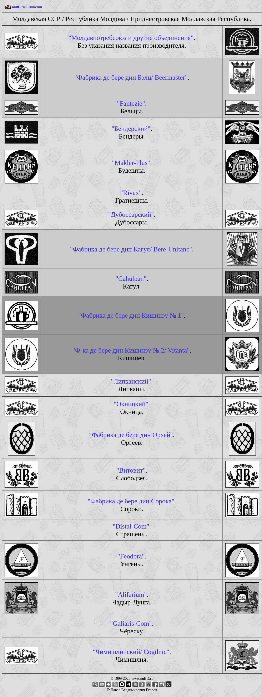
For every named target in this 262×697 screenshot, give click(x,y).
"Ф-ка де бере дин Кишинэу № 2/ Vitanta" (131, 350)
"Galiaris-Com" (131, 623)
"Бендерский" (131, 128)
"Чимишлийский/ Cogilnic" (131, 651)
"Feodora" (131, 556)
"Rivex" (131, 192)
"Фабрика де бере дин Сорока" (131, 501)
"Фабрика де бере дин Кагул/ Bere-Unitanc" (131, 249)
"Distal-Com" (131, 526)
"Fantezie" (131, 103)
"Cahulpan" (131, 278)
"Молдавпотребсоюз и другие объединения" (131, 37)
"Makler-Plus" (131, 162)
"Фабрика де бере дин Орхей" (131, 434)
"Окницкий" (131, 404)
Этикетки (34, 7)
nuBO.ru (18, 7)
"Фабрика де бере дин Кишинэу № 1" (131, 315)
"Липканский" (131, 381)
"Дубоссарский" (131, 214)
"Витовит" (131, 470)
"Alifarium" (131, 594)
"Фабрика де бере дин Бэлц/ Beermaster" (131, 77)
